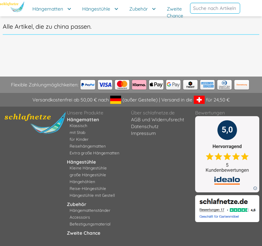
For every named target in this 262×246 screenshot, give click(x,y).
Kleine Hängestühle (88, 167)
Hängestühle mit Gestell (92, 195)
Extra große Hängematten (94, 152)
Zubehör (138, 9)
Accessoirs (80, 217)
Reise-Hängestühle (88, 188)
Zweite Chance (175, 12)
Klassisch (78, 125)
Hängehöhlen (82, 181)
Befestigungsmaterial (90, 224)
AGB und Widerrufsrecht (157, 120)
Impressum (143, 133)
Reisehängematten (88, 146)
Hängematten (47, 9)
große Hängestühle (88, 174)
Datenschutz (145, 126)
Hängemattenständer (90, 210)
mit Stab (77, 132)
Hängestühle (96, 9)
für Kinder (79, 139)
